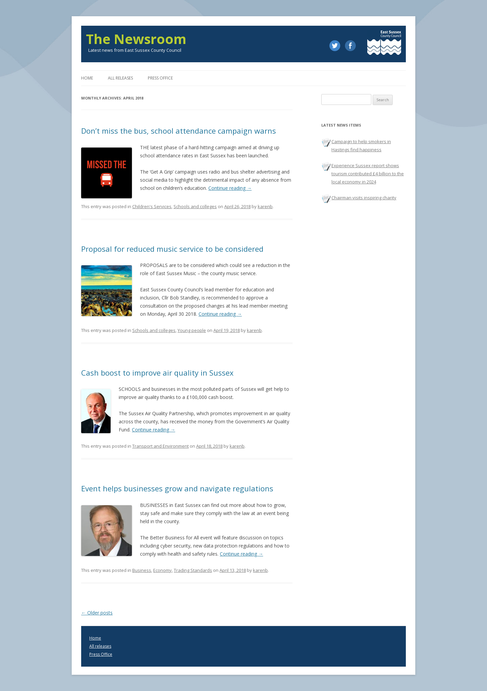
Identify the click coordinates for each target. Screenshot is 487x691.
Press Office (100, 654)
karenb (265, 206)
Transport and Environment (160, 446)
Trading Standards (193, 570)
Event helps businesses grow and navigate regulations (177, 488)
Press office (160, 78)
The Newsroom (136, 38)
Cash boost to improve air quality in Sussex (157, 372)
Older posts (97, 612)
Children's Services (151, 206)
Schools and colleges (195, 206)
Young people (192, 330)
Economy (162, 570)
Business (141, 570)
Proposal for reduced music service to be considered (172, 249)
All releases (120, 78)
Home (87, 78)
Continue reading (230, 188)
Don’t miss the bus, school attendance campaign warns (178, 131)
